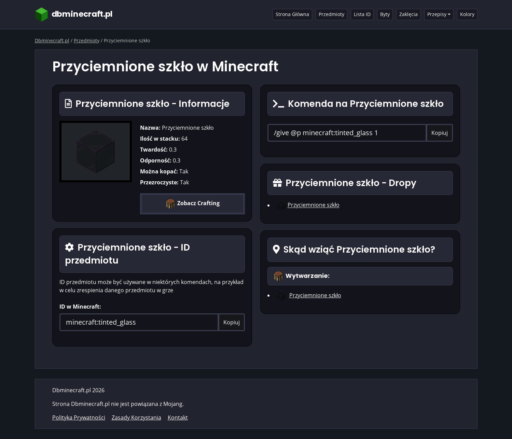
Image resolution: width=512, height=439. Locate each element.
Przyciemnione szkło (314, 205)
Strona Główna (292, 14)
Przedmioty (331, 14)
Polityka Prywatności (78, 417)
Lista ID (362, 14)
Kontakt (178, 417)
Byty (385, 14)
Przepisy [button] (436, 14)
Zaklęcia (408, 14)
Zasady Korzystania (136, 417)
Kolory (467, 14)
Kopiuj (231, 322)
